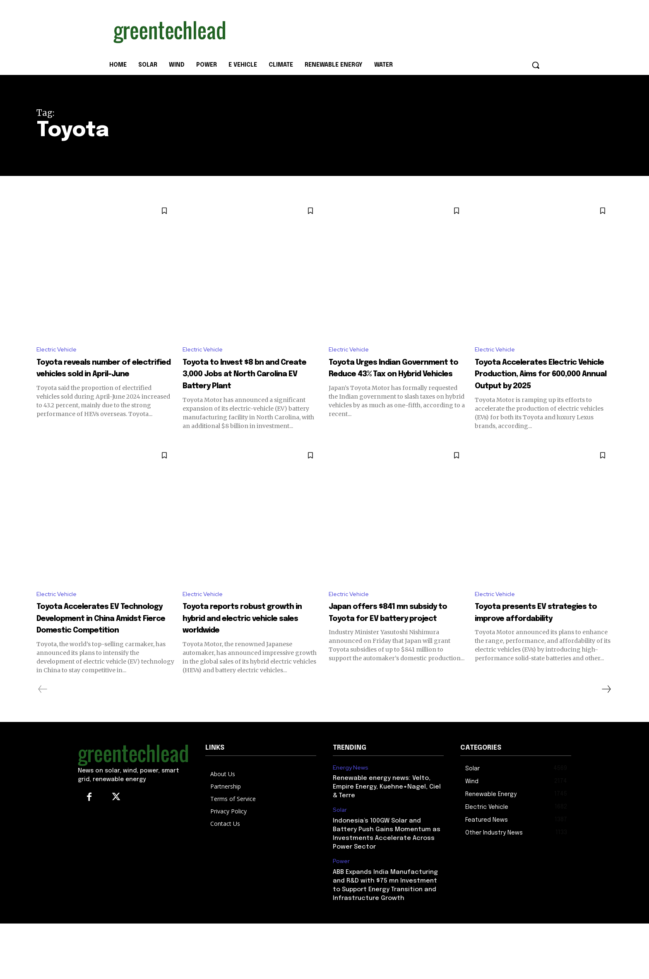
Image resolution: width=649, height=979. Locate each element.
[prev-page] (42, 728)
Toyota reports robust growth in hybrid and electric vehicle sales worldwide (240, 650)
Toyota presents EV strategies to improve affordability (532, 644)
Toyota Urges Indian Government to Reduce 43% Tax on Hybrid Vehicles (397, 375)
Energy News (350, 806)
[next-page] (606, 728)
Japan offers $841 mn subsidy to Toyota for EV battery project (391, 644)
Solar (340, 848)
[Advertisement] (386, 30)
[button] (536, 65)
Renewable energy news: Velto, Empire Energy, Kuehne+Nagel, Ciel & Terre (387, 826)
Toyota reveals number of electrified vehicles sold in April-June (104, 375)
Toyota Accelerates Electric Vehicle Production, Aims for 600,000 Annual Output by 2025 (541, 387)
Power (341, 900)
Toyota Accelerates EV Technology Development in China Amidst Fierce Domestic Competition (102, 650)
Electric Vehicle (59, 350)
